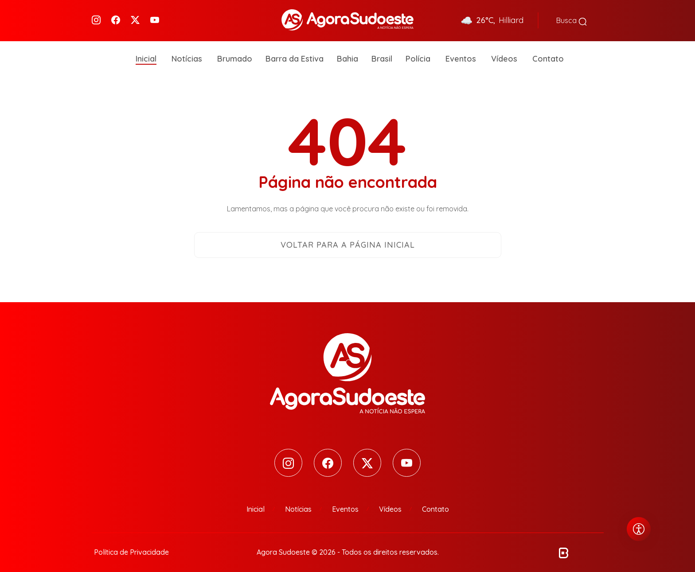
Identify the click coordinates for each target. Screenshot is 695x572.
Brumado (234, 53)
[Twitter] (135, 18)
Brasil (381, 53)
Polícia (418, 53)
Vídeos (504, 53)
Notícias (187, 53)
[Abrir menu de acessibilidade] (639, 529)
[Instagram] (96, 18)
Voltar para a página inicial (348, 239)
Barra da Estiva (295, 53)
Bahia (347, 53)
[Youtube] (154, 18)
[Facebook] (115, 18)
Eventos (460, 53)
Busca (571, 17)
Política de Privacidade (131, 546)
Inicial (146, 53)
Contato (548, 53)
